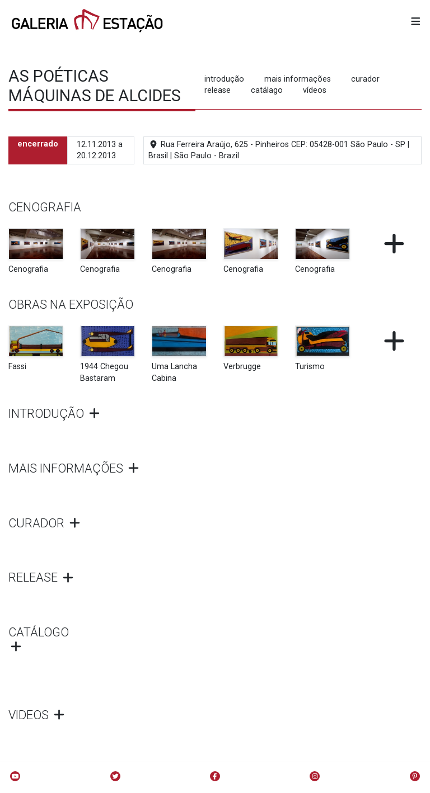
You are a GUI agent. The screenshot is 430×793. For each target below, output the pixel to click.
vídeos (314, 90)
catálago (267, 90)
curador (365, 79)
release (217, 90)
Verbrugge (242, 366)
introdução (224, 79)
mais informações (297, 79)
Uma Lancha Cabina (174, 372)
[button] (415, 22)
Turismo (310, 366)
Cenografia (28, 269)
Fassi (17, 366)
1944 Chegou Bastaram (104, 372)
